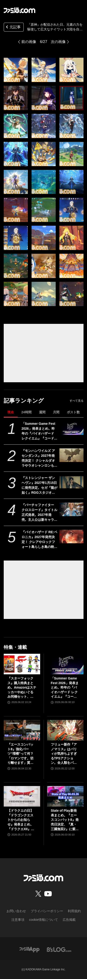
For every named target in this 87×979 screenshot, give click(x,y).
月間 (56, 412)
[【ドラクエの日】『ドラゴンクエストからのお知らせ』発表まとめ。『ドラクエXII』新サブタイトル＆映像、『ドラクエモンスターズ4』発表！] (22, 796)
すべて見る (77, 400)
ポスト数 (73, 412)
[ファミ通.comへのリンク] (19, 10)
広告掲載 (69, 920)
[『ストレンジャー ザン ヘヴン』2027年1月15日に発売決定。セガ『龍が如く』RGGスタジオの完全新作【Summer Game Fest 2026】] (71, 482)
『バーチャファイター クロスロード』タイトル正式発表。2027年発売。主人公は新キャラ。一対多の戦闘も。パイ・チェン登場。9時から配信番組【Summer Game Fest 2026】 (40, 512)
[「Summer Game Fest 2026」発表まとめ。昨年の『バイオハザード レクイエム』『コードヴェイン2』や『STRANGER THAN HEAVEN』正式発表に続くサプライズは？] (71, 428)
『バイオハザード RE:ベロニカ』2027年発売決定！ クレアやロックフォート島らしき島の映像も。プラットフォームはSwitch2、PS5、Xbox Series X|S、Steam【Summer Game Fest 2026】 (40, 539)
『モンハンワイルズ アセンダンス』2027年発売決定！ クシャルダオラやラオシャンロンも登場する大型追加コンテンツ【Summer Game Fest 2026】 (40, 458)
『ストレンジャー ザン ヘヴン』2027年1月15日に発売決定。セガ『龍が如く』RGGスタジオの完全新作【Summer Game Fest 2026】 (39, 485)
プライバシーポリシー (47, 911)
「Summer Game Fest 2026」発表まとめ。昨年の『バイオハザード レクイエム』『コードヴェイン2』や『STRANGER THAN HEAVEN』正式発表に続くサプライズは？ (39, 431)
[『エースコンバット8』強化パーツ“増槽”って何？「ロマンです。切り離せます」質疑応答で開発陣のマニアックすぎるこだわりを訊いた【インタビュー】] (22, 730)
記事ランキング (24, 400)
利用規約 (74, 911)
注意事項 (17, 920)
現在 (10, 412)
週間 (42, 412)
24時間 (26, 412)
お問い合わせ (16, 911)
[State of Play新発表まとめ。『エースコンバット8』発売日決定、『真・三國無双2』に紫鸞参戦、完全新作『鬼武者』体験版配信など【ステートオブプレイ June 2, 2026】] (65, 796)
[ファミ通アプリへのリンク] (29, 949)
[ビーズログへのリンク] (59, 949)
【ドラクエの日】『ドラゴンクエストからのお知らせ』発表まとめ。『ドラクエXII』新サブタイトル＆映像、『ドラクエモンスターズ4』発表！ (20, 820)
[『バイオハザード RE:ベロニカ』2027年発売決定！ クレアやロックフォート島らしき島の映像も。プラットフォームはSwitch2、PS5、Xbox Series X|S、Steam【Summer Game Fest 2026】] (71, 536)
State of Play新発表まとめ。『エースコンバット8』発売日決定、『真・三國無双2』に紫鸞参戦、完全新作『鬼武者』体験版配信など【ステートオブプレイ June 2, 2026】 (65, 820)
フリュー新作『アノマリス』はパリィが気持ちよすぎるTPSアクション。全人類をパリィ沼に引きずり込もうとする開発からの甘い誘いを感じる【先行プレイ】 (64, 754)
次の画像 (58, 42)
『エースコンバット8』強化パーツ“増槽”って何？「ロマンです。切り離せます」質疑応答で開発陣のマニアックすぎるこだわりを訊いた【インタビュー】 (20, 754)
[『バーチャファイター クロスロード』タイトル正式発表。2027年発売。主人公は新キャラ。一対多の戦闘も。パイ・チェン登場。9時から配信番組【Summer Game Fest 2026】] (71, 509)
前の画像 (28, 42)
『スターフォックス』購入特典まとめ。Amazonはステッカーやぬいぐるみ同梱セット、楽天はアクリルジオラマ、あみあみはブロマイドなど (21, 687)
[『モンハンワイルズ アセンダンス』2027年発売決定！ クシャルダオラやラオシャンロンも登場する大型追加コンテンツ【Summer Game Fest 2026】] (71, 455)
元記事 (13, 27)
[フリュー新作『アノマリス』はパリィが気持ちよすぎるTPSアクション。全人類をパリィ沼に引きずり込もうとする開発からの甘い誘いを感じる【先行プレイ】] (65, 730)
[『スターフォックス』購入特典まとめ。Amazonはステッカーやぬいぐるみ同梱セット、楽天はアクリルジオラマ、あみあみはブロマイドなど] (22, 664)
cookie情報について (43, 920)
